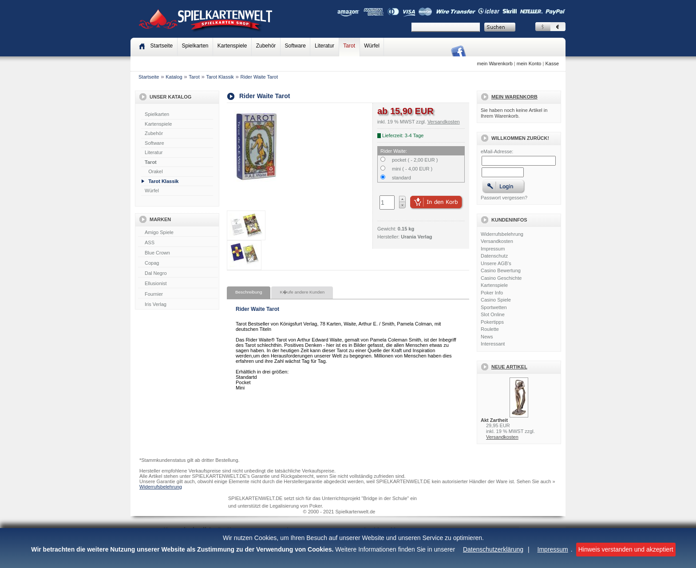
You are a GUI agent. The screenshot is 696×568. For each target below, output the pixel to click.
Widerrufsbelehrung (502, 234)
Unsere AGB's (496, 263)
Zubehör (266, 46)
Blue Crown (178, 253)
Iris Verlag (178, 305)
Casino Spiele (496, 299)
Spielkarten (195, 46)
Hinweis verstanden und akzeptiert (625, 549)
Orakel (155, 171)
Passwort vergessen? (504, 197)
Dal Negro (178, 274)
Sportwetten (494, 307)
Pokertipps (492, 322)
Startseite (148, 76)
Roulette (490, 329)
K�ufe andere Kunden (302, 292)
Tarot (349, 46)
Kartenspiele (232, 46)
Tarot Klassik (220, 76)
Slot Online (493, 314)
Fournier (178, 294)
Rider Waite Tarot (259, 76)
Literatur (324, 46)
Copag (178, 263)
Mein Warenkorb (514, 96)
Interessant (493, 343)
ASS (178, 243)
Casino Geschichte (501, 278)
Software (295, 46)
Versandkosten (497, 241)
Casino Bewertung (501, 270)
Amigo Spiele (178, 233)
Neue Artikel (509, 366)
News (487, 336)
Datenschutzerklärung (493, 549)
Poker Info (492, 292)
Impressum (553, 549)
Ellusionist (178, 284)
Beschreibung (248, 292)
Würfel (372, 46)
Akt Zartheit (494, 420)
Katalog (174, 76)
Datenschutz (494, 255)
